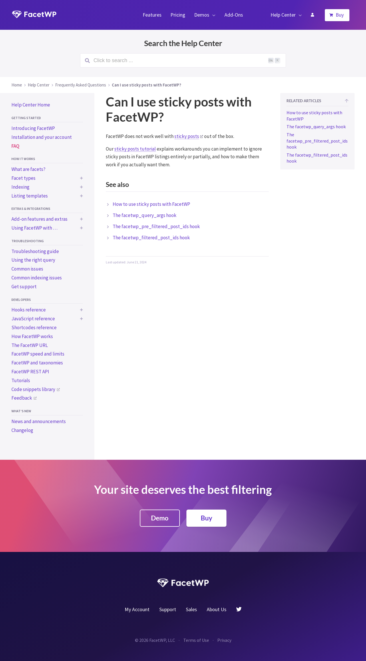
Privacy (224, 640)
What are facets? (28, 169)
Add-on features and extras (39, 219)
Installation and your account (41, 137)
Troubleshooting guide (35, 251)
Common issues (27, 269)
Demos (201, 14)
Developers (21, 299)
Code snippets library (33, 389)
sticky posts (186, 136)
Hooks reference (28, 310)
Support (167, 609)
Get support (24, 286)
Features (152, 14)
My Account (312, 15)
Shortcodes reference (34, 327)
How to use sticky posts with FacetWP (151, 204)
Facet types (23, 178)
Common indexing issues (36, 278)
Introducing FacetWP (33, 128)
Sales (191, 609)
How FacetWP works (32, 336)
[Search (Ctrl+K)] (183, 60)
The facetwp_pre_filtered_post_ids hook (156, 226)
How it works (23, 159)
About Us (216, 609)
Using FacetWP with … (34, 228)
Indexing (20, 187)
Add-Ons (233, 14)
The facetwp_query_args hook (144, 215)
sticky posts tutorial (135, 149)
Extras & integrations (31, 208)
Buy (340, 14)
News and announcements (38, 421)
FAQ (15, 146)
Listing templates (29, 196)
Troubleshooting (27, 241)
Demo (159, 518)
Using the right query (33, 260)
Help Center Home (30, 105)
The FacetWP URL (29, 345)
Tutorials (20, 380)
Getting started (26, 118)
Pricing (177, 14)
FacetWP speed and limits (37, 354)
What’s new (21, 411)
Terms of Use (196, 640)
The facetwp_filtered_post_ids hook (151, 237)
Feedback (21, 398)
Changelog (22, 430)
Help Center (283, 14)
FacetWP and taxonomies (37, 363)
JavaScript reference (33, 318)
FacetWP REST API (30, 371)
